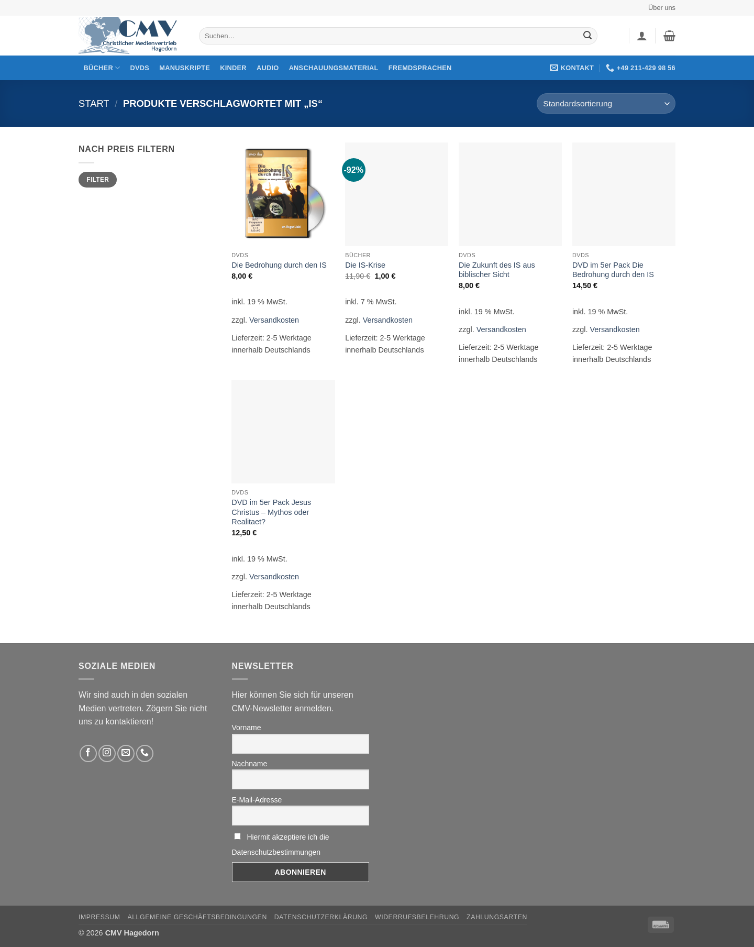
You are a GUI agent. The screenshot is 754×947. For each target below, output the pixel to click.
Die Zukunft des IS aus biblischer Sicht (497, 270)
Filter (97, 179)
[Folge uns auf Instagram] (107, 753)
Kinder (233, 68)
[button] (642, 35)
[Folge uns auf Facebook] (88, 753)
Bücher (102, 68)
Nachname (250, 763)
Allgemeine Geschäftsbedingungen (197, 917)
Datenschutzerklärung (321, 917)
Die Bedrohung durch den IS (279, 265)
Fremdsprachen (420, 68)
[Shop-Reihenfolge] (606, 103)
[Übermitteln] (587, 36)
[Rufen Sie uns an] (144, 753)
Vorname (246, 727)
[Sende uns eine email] (126, 753)
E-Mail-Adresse (257, 800)
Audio (268, 68)
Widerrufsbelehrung (417, 917)
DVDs (140, 68)
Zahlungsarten (497, 917)
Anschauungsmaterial (334, 68)
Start (94, 103)
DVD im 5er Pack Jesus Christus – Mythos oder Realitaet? (271, 512)
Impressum (99, 917)
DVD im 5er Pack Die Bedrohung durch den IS (613, 270)
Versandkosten (274, 320)
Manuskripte (184, 68)
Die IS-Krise (365, 265)
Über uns (661, 8)
